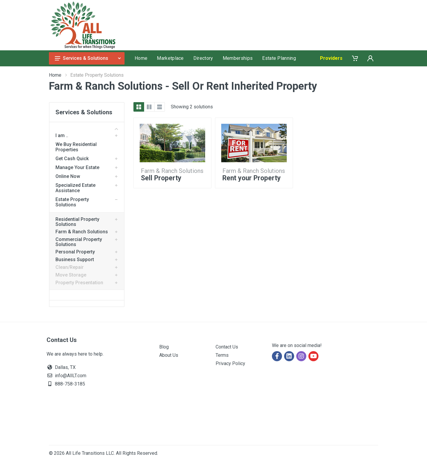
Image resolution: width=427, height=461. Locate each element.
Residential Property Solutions (77, 221)
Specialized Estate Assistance (75, 187)
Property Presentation (79, 282)
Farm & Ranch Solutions (81, 231)
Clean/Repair (69, 267)
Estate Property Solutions (72, 202)
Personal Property (75, 252)
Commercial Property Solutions (78, 242)
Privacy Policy (230, 363)
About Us (168, 355)
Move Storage (70, 275)
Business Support (74, 259)
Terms (222, 355)
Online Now (67, 176)
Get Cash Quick (72, 158)
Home (55, 75)
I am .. (61, 135)
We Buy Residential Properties (76, 147)
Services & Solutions (88, 58)
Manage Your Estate (77, 167)
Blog (164, 347)
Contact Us (227, 347)
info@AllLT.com (70, 375)
